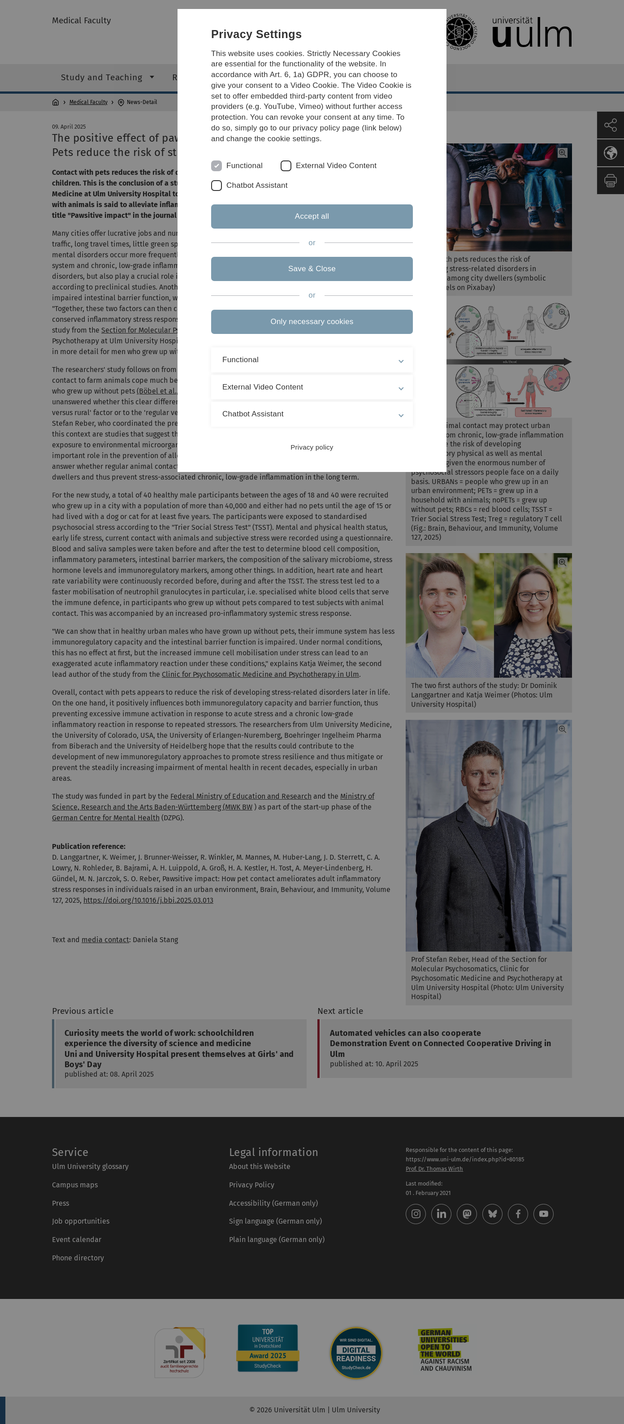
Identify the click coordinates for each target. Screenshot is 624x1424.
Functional (244, 165)
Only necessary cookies (311, 321)
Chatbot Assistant (257, 185)
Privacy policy (311, 447)
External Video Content (336, 165)
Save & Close (312, 268)
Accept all (312, 216)
